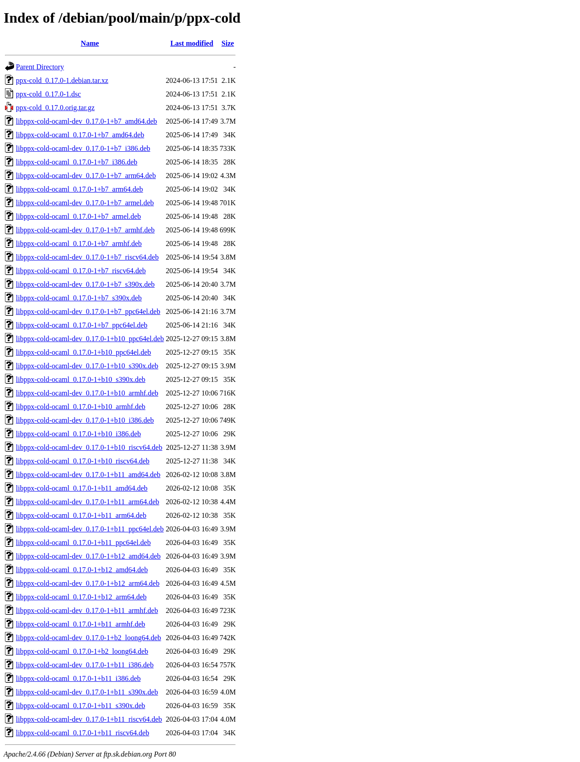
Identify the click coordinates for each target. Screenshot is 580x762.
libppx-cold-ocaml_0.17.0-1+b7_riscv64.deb (81, 271)
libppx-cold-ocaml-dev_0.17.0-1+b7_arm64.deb (86, 175)
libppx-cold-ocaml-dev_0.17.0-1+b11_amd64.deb (88, 474)
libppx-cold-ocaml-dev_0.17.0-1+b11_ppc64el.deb (90, 529)
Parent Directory (40, 67)
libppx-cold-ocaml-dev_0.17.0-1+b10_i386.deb (85, 420)
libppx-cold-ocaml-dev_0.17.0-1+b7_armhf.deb (85, 230)
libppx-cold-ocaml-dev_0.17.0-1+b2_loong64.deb (88, 637)
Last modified (191, 43)
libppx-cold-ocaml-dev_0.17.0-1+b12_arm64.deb (88, 583)
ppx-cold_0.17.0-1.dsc (48, 94)
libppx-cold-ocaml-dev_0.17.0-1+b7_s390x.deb (85, 284)
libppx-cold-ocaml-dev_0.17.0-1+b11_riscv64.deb (89, 719)
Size (228, 43)
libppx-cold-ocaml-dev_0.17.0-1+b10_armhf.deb (87, 393)
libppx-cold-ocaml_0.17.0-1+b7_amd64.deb (80, 135)
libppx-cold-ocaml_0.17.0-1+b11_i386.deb (78, 678)
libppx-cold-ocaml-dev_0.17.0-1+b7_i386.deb (83, 148)
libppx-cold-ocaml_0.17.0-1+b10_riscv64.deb (83, 461)
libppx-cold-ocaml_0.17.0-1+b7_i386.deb (76, 162)
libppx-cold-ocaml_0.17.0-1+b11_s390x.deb (80, 705)
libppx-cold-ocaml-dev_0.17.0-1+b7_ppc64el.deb (88, 311)
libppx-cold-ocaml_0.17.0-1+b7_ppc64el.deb (81, 325)
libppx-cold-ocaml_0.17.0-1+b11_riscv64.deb (82, 733)
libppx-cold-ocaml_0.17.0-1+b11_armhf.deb (80, 624)
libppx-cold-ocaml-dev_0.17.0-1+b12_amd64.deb (88, 556)
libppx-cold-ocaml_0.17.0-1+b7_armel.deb (78, 216)
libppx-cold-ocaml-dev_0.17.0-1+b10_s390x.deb (87, 366)
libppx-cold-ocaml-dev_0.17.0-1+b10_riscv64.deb (89, 447)
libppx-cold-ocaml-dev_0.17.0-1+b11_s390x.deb (87, 692)
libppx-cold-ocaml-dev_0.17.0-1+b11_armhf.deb (87, 610)
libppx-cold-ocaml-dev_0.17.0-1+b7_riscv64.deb (87, 257)
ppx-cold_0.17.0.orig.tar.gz (55, 107)
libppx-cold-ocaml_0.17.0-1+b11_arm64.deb (81, 515)
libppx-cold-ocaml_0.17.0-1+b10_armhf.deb (80, 406)
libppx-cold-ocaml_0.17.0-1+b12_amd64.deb (82, 570)
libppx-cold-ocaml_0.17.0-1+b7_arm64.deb (79, 189)
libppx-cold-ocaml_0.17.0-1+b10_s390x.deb (80, 379)
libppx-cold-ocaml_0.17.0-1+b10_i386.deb (78, 434)
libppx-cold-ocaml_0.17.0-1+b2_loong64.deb (82, 651)
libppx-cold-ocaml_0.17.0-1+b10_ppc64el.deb (83, 352)
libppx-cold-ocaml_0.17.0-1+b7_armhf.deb (79, 243)
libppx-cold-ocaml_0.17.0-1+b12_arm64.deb (81, 597)
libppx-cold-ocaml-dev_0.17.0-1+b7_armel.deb (85, 203)
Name (90, 43)
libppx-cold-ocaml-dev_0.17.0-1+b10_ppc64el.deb (90, 338)
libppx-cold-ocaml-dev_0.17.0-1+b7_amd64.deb (86, 121)
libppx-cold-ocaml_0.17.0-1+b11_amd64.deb (82, 488)
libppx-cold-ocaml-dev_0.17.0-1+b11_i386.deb (85, 665)
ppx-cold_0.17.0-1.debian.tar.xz (62, 80)
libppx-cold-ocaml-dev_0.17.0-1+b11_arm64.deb (87, 502)
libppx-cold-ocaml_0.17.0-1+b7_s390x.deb (79, 298)
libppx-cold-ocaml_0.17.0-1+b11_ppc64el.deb (83, 542)
